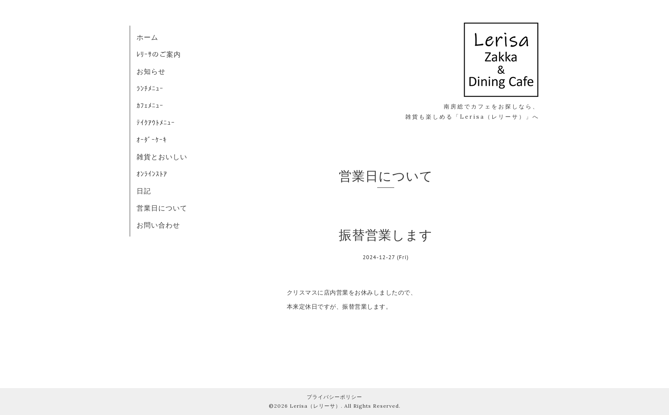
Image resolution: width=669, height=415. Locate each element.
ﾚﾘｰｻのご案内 (159, 54)
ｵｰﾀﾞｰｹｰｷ (152, 139)
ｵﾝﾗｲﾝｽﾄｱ (152, 174)
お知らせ (151, 71)
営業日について (162, 208)
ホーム (147, 37)
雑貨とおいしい (162, 156)
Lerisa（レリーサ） (315, 406)
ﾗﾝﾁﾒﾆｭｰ (150, 88)
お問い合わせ (158, 225)
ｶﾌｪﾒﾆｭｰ (150, 105)
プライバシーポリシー (334, 397)
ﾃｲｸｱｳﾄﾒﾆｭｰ (156, 122)
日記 (144, 191)
